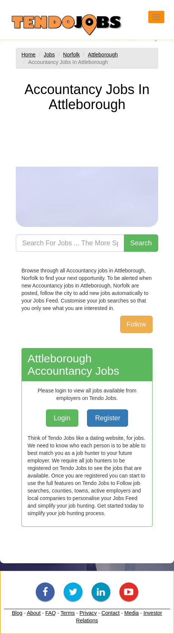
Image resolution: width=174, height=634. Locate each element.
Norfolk (71, 55)
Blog (17, 613)
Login (62, 418)
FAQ (50, 613)
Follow (136, 324)
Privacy (88, 613)
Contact (110, 613)
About (34, 613)
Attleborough (103, 55)
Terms (67, 613)
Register (107, 418)
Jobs (49, 55)
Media (131, 613)
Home (28, 55)
